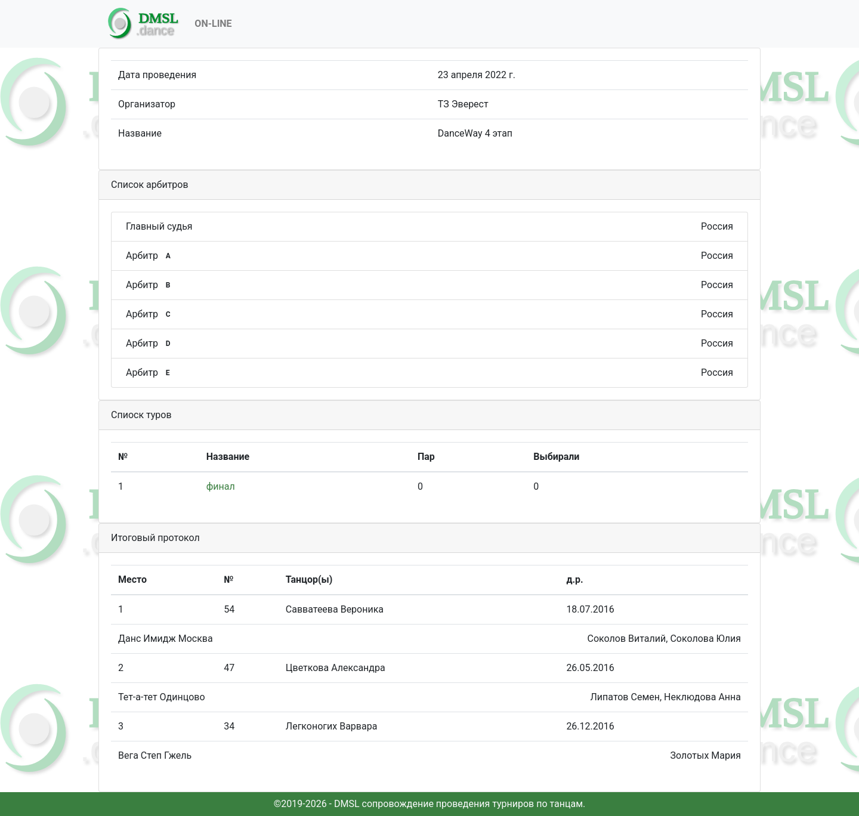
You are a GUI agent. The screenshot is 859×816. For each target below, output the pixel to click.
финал (220, 486)
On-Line (212, 23)
